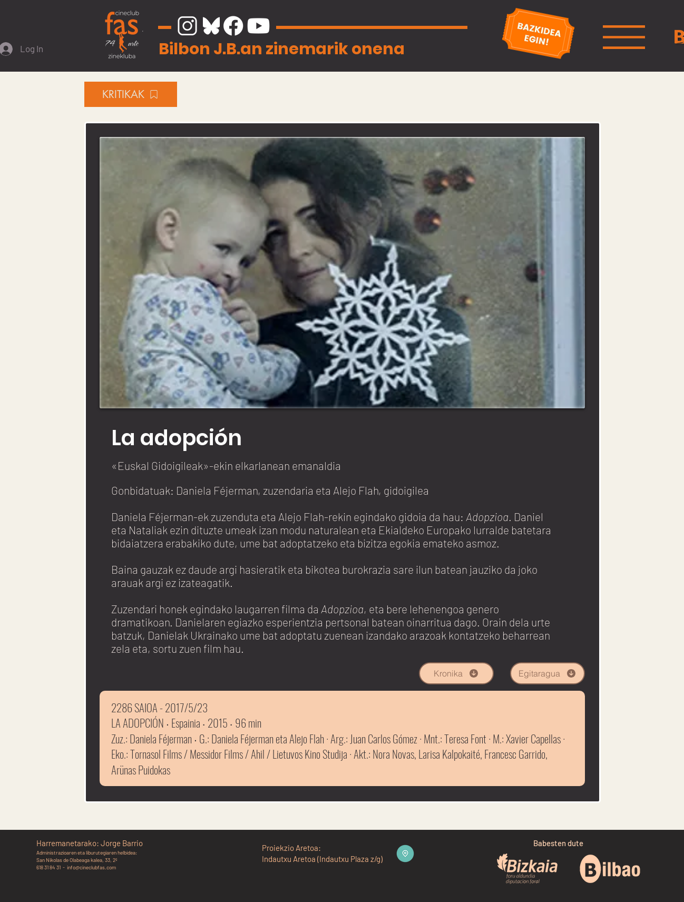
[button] (624, 37)
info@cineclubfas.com (91, 867)
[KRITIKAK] (130, 94)
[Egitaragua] (547, 673)
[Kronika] (456, 673)
